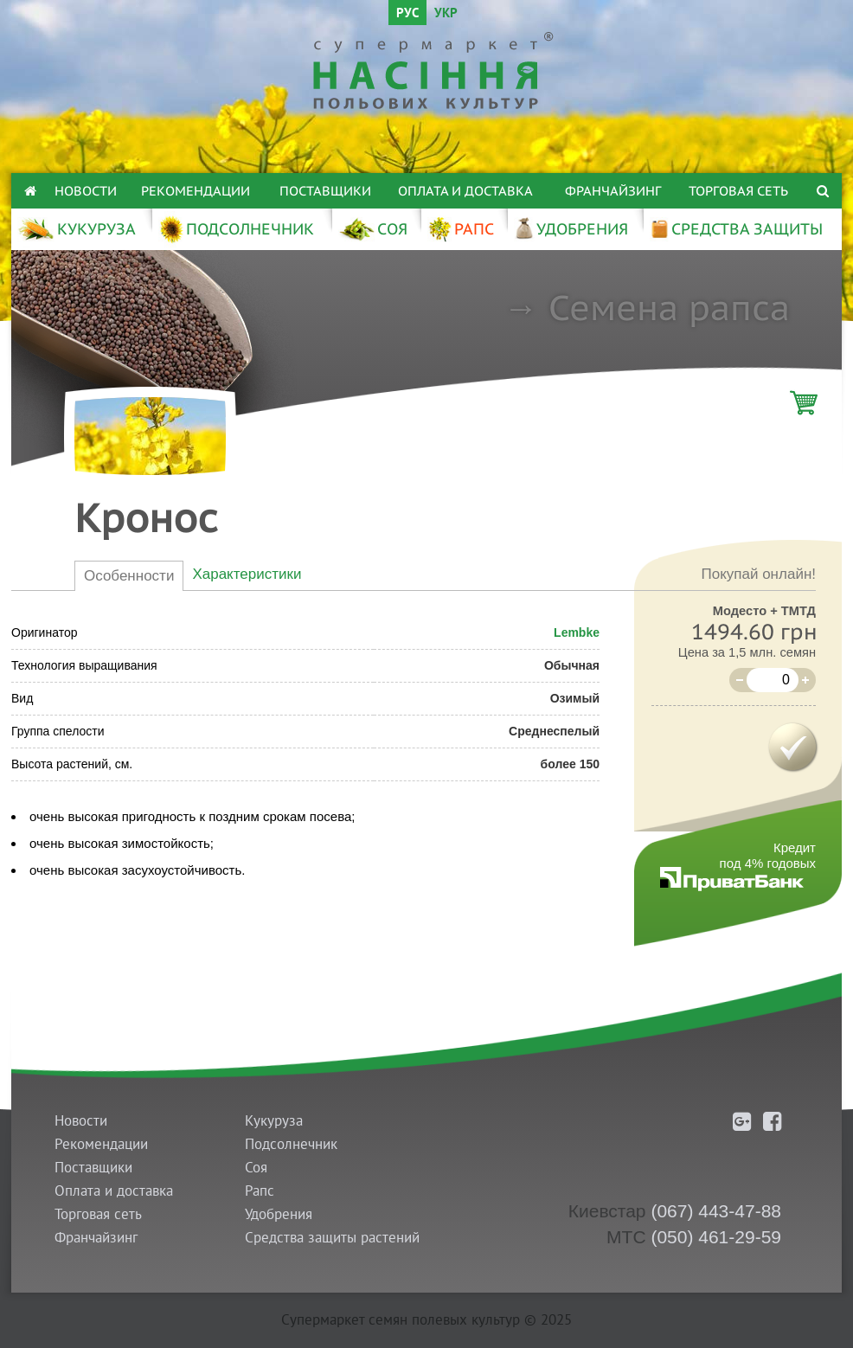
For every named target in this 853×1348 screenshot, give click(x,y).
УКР (446, 14)
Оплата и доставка (465, 191)
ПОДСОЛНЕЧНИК (236, 229)
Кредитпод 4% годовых (768, 855)
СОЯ (372, 229)
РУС (407, 14)
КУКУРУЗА (76, 229)
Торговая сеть (738, 191)
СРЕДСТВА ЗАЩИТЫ (736, 229)
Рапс (259, 1191)
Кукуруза (274, 1121)
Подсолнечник (291, 1144)
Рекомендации (195, 191)
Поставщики (325, 191)
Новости (86, 191)
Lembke (577, 632)
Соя (256, 1167)
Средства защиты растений (332, 1237)
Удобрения (278, 1214)
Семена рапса (669, 307)
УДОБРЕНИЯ (571, 229)
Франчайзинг (613, 191)
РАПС (460, 229)
